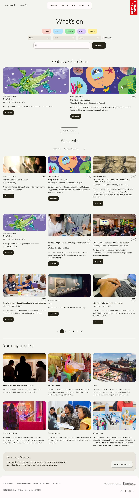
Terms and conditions (23, 483)
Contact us (56, 483)
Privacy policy (8, 483)
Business (58, 31)
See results (98, 45)
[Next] (81, 331)
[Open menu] (88, 5)
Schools (92, 31)
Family (81, 31)
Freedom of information (41, 483)
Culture (46, 31)
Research (70, 31)
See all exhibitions (69, 130)
